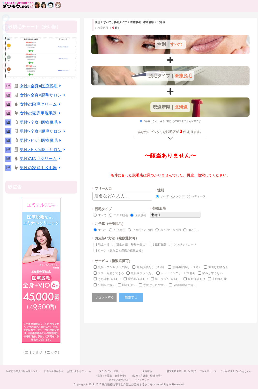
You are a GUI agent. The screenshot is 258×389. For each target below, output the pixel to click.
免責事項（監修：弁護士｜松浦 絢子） (166, 373)
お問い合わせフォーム (96, 371)
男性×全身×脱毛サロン (43, 131)
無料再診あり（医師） (186, 267)
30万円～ (193, 230)
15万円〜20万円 (142, 230)
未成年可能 (219, 279)
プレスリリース (228, 371)
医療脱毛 (140, 215)
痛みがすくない (212, 273)
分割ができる (106, 285)
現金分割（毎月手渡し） (132, 244)
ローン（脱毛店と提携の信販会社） (121, 250)
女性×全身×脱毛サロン (43, 95)
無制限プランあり (142, 273)
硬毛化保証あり (138, 279)
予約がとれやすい (155, 285)
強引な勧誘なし (218, 267)
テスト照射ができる (111, 273)
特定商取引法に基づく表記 (200, 371)
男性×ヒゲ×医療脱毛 (41, 140)
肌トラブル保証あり (168, 279)
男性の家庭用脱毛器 (41, 168)
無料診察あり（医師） (151, 267)
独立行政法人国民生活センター (38, 371)
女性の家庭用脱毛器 (41, 113)
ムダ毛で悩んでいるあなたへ (106, 380)
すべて (164, 196)
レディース (198, 196)
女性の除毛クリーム (41, 104)
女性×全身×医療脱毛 (41, 86)
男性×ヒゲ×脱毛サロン (43, 149)
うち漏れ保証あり (109, 279)
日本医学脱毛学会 (69, 371)
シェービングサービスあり (178, 273)
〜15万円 (119, 230)
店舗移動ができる (185, 285)
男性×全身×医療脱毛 (41, 122)
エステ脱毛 (120, 215)
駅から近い (129, 285)
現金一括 (104, 244)
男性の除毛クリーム (41, 158)
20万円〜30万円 (170, 230)
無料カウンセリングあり (114, 267)
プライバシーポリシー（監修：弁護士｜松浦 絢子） (129, 373)
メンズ (180, 196)
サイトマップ (160, 380)
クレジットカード (185, 244)
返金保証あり (196, 279)
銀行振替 (161, 244)
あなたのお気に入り (137, 380)
